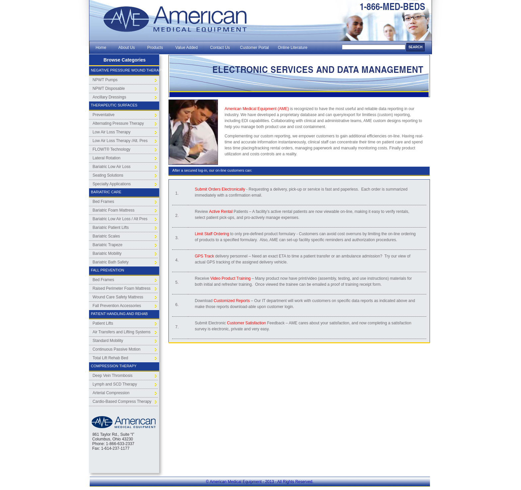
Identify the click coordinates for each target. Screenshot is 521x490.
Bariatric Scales (106, 236)
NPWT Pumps (105, 80)
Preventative (104, 114)
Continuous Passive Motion (117, 349)
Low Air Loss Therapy (112, 132)
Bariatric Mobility (107, 253)
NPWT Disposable (109, 88)
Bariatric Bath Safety (111, 262)
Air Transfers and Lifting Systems (122, 332)
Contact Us (220, 47)
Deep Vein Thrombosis (113, 375)
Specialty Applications (112, 184)
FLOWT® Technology (112, 149)
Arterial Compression (111, 393)
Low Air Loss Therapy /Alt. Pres (120, 140)
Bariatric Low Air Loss (112, 166)
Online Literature (292, 47)
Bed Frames (103, 201)
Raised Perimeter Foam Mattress (122, 288)
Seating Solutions (108, 175)
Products (155, 47)
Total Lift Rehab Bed (110, 358)
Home (100, 47)
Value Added (186, 47)
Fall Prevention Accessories (117, 305)
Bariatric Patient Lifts (111, 227)
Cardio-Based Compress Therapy (122, 401)
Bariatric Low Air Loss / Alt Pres (120, 219)
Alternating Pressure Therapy (118, 123)
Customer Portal (254, 47)
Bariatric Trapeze (108, 245)
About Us (126, 47)
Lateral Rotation (107, 158)
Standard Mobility (108, 340)
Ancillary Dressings (109, 97)
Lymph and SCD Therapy (115, 384)
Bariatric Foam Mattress (114, 210)
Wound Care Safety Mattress (118, 297)
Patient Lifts (103, 323)
